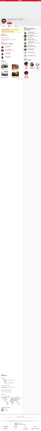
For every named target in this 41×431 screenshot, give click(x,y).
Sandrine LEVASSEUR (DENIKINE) (26, 76)
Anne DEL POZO (31, 41)
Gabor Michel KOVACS (26, 67)
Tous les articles (25, 420)
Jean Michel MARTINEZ (32, 68)
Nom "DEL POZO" (31, 52)
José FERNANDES (38, 68)
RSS (12, 420)
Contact (9, 420)
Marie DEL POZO (31, 35)
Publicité (14, 420)
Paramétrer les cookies (11, 421)
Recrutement (30, 420)
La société (21, 420)
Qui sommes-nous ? (5, 420)
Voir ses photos (19, 78)
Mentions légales (17, 421)
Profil (5, 26)
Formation (17, 420)
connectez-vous (12, 30)
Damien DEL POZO (31, 45)
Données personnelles (36, 420)
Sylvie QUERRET (8, 49)
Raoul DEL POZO (31, 39)
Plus (39, 80)
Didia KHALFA (7, 56)
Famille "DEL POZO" (31, 55)
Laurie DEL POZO (31, 48)
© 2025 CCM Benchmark (29, 421)
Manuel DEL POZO (31, 32)
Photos (11, 26)
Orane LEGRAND (8, 46)
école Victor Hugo (5, 39)
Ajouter (10, 23)
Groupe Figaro (23, 421)
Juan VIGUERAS (8, 52)
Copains (18, 26)
